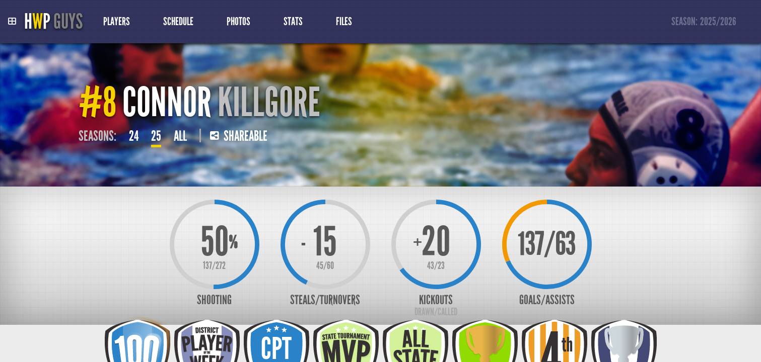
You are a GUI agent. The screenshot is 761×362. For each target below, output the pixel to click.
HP (53, 21)
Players (116, 21)
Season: (704, 22)
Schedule (178, 21)
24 (134, 136)
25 (156, 136)
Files (344, 21)
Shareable (238, 136)
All (180, 136)
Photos (238, 21)
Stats (293, 21)
